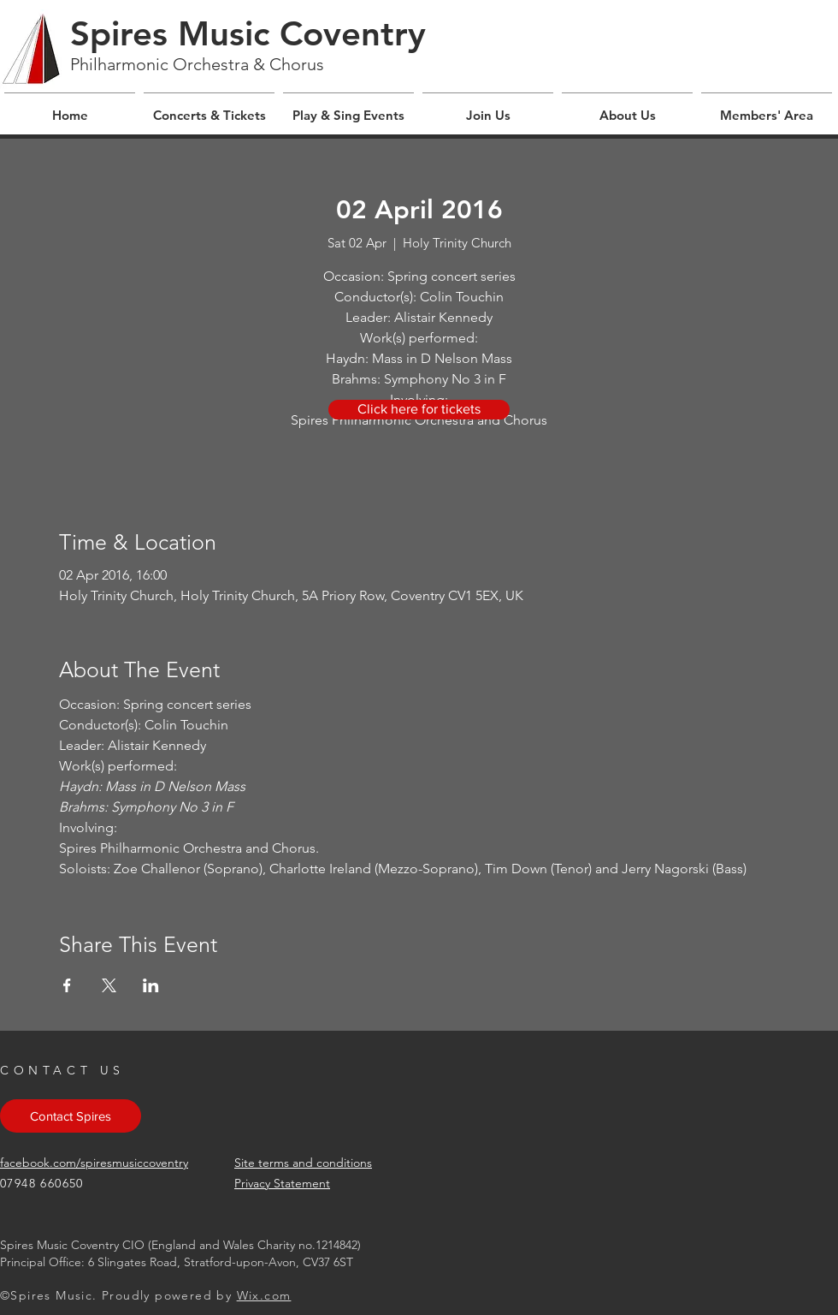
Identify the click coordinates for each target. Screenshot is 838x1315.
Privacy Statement (282, 1183)
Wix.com (264, 1295)
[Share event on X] (109, 985)
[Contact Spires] (70, 1116)
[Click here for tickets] (419, 409)
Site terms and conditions (303, 1162)
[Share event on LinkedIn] (151, 985)
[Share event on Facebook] (67, 985)
